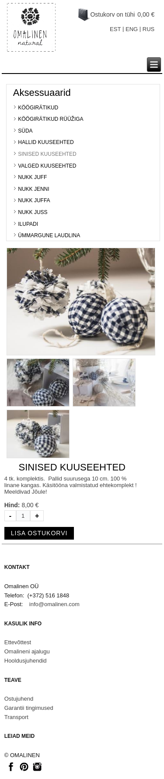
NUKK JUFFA (34, 200)
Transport (16, 717)
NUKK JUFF (32, 177)
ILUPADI (28, 224)
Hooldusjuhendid (25, 660)
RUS (148, 29)
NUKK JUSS (32, 212)
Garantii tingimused (28, 708)
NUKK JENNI (33, 189)
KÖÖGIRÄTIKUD (38, 108)
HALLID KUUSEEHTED (45, 142)
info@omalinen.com (54, 604)
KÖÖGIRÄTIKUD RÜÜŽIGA (50, 119)
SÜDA (25, 131)
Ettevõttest (17, 642)
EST (115, 29)
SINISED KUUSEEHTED (47, 154)
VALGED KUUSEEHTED (47, 166)
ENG (132, 29)
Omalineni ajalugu (27, 651)
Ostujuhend (19, 698)
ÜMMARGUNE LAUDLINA (49, 235)
